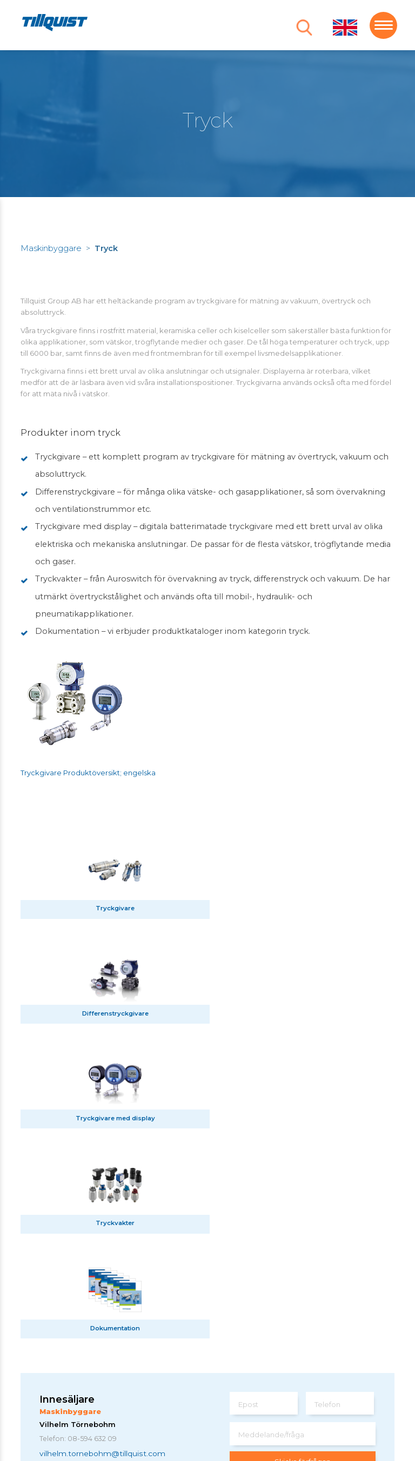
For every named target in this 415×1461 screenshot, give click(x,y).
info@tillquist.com (142, 1366)
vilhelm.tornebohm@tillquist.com (102, 1243)
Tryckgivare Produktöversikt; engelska (88, 772)
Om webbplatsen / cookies (91, 1405)
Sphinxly (169, 1405)
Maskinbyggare (51, 248)
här (370, 1340)
